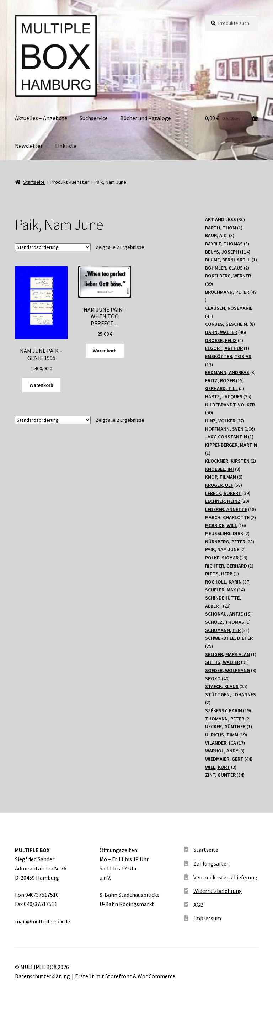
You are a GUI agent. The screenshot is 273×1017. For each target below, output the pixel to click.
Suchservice (94, 118)
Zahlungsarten (211, 863)
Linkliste (65, 145)
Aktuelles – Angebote (41, 118)
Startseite (34, 182)
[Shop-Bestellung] (53, 247)
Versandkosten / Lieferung (225, 877)
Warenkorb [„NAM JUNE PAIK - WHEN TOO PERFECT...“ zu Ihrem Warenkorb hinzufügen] (105, 350)
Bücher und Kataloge (145, 118)
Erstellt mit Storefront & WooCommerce (125, 976)
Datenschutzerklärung (42, 976)
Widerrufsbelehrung (217, 890)
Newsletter (29, 145)
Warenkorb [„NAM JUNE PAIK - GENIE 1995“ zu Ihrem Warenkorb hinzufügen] (41, 385)
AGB (198, 904)
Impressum (207, 918)
